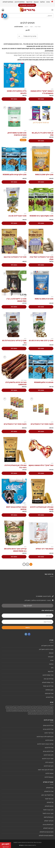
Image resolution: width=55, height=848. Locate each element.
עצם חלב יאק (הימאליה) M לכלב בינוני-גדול (15, 466)
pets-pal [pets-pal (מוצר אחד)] (40, 710)
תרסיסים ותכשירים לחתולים (46, 835)
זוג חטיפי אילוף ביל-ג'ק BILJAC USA (42, 134)
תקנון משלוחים (49, 690)
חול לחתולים (50, 802)
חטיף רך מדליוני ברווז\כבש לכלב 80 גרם (14, 341)
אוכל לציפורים (49, 697)
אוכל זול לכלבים (49, 748)
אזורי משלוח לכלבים (48, 675)
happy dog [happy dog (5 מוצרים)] (9, 707)
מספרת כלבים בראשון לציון (46, 649)
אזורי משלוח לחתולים (47, 682)
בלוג (52, 668)
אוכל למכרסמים (49, 693)
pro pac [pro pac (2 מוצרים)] (21, 710)
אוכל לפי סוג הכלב (48, 679)
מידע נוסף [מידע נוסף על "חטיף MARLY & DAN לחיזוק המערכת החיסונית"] (23, 140)
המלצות (42, 2)
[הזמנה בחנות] (27, 36)
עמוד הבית (38, 27)
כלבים (26, 27)
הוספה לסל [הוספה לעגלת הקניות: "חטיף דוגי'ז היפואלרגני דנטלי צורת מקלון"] (41, 265)
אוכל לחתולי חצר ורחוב (47, 795)
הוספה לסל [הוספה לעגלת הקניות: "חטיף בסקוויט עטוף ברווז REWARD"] (41, 223)
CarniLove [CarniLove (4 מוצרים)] (39, 707)
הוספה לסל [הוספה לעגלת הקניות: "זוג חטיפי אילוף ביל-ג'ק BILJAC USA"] (41, 141)
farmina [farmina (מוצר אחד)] (29, 707)
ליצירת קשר (27, 605)
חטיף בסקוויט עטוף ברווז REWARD (41, 216)
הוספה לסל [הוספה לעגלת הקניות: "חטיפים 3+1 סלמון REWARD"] (41, 390)
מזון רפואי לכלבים (48, 766)
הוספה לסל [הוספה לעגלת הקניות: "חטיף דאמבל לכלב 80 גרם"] (14, 223)
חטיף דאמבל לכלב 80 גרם (17, 216)
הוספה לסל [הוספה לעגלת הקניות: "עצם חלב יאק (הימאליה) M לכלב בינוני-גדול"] (14, 473)
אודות (48, 2)
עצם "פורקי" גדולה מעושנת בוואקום (41, 465)
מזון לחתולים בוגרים (48, 824)
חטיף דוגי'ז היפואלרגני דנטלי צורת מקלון (41, 258)
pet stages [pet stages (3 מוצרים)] (33, 710)
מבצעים (36, 2)
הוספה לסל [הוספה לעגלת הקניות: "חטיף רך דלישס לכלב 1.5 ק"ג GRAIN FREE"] (14, 307)
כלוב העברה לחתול (48, 810)
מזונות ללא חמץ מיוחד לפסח (45, 770)
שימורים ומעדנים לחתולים (46, 832)
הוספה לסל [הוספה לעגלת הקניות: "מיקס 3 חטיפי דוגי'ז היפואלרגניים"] (41, 431)
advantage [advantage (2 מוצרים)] (49, 707)
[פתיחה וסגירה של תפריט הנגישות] (5, 11)
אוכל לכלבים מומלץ (48, 725)
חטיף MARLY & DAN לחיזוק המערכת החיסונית (17, 134)
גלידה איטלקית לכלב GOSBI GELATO (16, 92)
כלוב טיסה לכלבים (48, 755)
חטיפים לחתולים (49, 806)
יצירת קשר (29, 2)
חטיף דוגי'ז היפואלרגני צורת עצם (15, 257)
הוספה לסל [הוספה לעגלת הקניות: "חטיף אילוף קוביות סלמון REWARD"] (14, 182)
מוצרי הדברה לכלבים (47, 759)
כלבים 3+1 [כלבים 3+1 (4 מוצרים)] (40, 713)
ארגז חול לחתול (49, 799)
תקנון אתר (50, 657)
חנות (31, 27)
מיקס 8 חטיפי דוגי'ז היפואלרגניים (15, 424)
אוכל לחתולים (49, 788)
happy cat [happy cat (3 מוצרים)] (16, 707)
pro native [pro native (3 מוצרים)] (26, 710)
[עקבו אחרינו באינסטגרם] (25, 634)
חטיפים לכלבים (49, 740)
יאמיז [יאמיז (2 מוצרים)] (45, 713)
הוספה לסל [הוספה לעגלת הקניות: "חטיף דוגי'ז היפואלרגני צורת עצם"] (14, 265)
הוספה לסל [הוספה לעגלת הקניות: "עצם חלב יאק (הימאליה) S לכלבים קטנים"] (41, 515)
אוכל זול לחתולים (48, 791)
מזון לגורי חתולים (48, 821)
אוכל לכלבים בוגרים (48, 729)
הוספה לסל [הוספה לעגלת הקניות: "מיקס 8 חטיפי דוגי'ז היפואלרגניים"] (14, 431)
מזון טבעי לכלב (49, 762)
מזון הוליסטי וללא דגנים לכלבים (45, 737)
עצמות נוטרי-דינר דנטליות (44, 549)
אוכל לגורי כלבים (49, 733)
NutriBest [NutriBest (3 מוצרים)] (46, 710)
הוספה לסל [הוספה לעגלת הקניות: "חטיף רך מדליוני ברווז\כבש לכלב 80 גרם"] (14, 348)
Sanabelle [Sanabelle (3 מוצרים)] (14, 710)
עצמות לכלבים (49, 773)
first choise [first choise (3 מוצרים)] (22, 707)
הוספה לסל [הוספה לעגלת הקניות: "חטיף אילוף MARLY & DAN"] (41, 182)
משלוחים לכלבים (20, 2)
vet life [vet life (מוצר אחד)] (8, 710)
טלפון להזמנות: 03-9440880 (43, 596)
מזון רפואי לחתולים (48, 828)
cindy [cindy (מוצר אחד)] (34, 707)
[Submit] (4, 16)
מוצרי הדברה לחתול (48, 813)
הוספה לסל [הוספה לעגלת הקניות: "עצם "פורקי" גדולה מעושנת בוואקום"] (41, 473)
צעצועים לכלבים (49, 777)
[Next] (24, 564)
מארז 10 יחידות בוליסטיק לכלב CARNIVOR (15, 383)
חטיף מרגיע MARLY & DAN (44, 299)
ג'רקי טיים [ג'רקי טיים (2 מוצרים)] (50, 713)
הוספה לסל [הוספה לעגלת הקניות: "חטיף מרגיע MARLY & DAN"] (41, 307)
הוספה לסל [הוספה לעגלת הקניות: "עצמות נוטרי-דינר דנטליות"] (41, 556)
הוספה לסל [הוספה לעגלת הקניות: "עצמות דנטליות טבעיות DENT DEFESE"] (14, 515)
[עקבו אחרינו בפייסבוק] (29, 634)
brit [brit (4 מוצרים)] (44, 707)
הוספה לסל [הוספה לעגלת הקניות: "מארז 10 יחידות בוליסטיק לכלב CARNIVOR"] (14, 390)
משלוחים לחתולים (8, 2)
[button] (52, 9)
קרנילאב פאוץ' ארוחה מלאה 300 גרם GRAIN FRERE (15, 550)
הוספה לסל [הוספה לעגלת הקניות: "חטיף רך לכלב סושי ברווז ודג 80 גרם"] (41, 348)
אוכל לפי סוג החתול (48, 686)
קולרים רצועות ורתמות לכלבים (45, 744)
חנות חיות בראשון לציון (47, 645)
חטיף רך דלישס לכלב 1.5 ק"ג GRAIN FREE (16, 300)
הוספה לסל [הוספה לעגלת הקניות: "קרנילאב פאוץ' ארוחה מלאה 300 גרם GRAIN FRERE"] (14, 556)
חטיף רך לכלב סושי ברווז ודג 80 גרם (41, 340)
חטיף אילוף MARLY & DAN (44, 174)
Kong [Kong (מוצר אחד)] (51, 710)
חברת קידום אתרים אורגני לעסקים (21, 842)
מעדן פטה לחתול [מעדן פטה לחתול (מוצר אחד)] (32, 713)
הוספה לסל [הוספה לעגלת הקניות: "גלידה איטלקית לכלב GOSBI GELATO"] (14, 99)
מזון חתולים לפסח (48, 817)
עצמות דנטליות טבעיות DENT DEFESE (16, 508)
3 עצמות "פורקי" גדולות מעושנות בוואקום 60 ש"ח (42, 92)
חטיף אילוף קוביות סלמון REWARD (14, 174)
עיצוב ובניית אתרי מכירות (35, 842)
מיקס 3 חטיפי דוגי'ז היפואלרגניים (42, 424)
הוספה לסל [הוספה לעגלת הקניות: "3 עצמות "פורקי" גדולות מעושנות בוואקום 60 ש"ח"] (41, 99)
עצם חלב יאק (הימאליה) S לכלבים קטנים (41, 508)
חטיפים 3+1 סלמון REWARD (43, 382)
